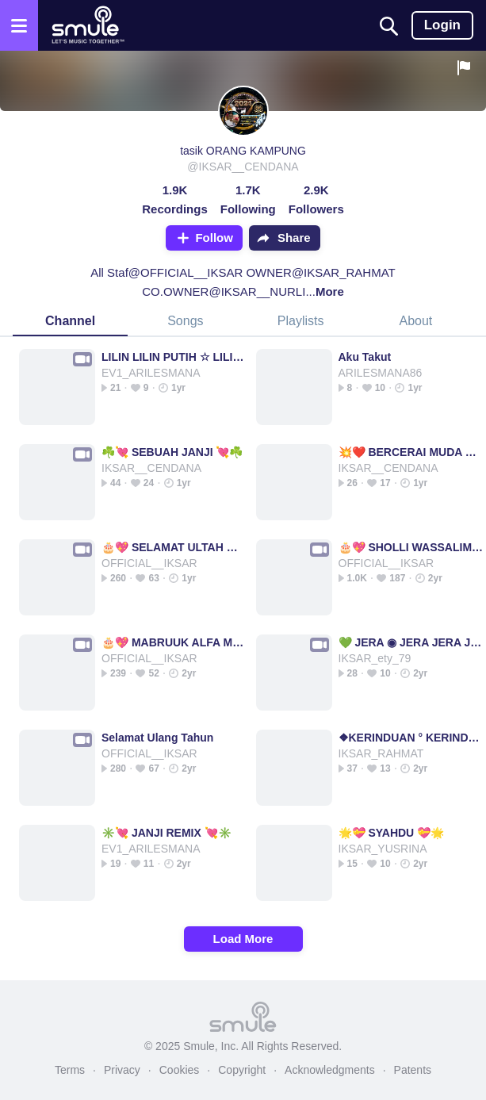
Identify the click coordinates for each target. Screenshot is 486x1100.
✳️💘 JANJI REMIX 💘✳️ (166, 832)
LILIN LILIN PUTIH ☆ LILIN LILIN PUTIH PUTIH (174, 357)
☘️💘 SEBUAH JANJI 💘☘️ (172, 452)
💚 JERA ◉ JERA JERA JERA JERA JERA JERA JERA (411, 642)
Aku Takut (365, 357)
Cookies (179, 1070)
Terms (70, 1070)
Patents (412, 1070)
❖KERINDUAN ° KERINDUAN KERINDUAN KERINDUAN (411, 737)
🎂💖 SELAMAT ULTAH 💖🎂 (174, 547)
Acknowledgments (330, 1070)
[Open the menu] (19, 25)
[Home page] (87, 25)
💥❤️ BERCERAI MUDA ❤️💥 (411, 452)
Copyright (242, 1070)
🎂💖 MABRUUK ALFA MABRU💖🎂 (174, 642)
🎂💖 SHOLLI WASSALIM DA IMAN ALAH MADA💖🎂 (411, 547)
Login (442, 25)
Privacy (122, 1070)
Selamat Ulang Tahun (157, 737)
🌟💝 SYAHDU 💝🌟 (392, 832)
